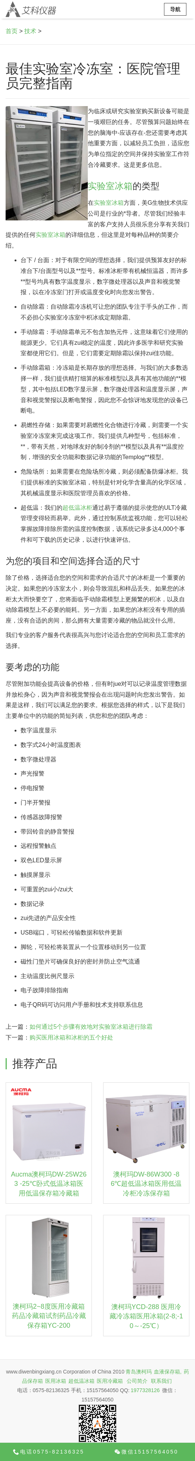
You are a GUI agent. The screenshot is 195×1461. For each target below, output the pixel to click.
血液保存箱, (168, 1372)
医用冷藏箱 (110, 1381)
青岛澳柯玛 (139, 1372)
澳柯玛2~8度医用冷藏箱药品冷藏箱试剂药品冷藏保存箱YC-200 (49, 1316)
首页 (12, 31)
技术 (30, 31)
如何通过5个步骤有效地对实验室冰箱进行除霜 (91, 1027)
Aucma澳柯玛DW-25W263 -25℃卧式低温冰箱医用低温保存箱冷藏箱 (49, 1184)
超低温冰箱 (81, 1381)
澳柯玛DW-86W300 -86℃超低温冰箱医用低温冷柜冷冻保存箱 (146, 1184)
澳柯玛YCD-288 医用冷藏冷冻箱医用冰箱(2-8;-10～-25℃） (146, 1316)
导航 (175, 9)
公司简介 (137, 1381)
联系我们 (161, 1381)
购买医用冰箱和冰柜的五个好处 (71, 1037)
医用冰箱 (55, 1381)
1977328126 (145, 1390)
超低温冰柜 (77, 507)
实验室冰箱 (110, 186)
